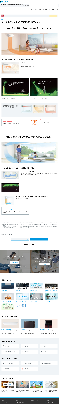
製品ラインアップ (33, 9)
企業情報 (47, 394)
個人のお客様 (5, 396)
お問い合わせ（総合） (49, 396)
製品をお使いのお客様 (20, 398)
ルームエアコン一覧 (39, 239)
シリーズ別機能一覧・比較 (52, 9)
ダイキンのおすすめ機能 (42, 9)
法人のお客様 (5, 398)
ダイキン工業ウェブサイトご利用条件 (4, 402)
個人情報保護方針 (12, 402)
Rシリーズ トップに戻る (20, 239)
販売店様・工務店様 (33, 6)
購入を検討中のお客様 (20, 396)
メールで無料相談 (14, 258)
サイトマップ (48, 398)
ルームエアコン (4, 9)
